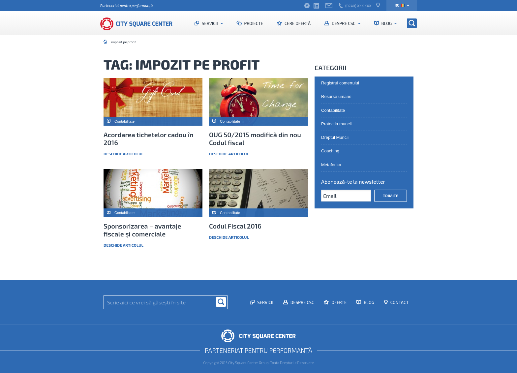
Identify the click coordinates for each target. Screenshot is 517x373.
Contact (399, 302)
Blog (386, 23)
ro (400, 5)
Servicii (210, 23)
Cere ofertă (297, 23)
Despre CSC (343, 23)
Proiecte (253, 23)
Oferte (338, 302)
